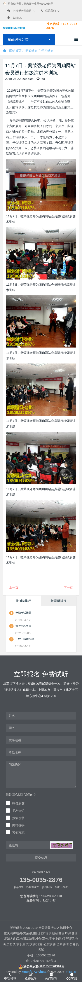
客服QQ (17, 17)
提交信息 (41, 857)
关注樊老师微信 (22, 10)
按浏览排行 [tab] (23, 601)
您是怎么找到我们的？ (21, 794)
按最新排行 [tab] (58, 601)
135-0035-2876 (41, 879)
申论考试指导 (23, 612)
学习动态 (47, 50)
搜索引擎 (18, 818)
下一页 (68, 587)
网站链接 (18, 825)
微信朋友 (18, 803)
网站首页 (12, 50)
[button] (61, 845)
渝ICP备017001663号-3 (41, 961)
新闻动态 (31, 50)
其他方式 (18, 832)
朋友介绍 (18, 811)
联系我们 (50, 10)
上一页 (13, 587)
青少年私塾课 (23, 625)
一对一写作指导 (25, 639)
